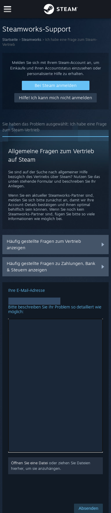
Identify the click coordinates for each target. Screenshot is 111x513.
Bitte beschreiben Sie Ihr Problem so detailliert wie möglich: (54, 309)
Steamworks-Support (36, 29)
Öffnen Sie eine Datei (29, 462)
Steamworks (31, 39)
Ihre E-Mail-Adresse (26, 290)
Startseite (10, 39)
